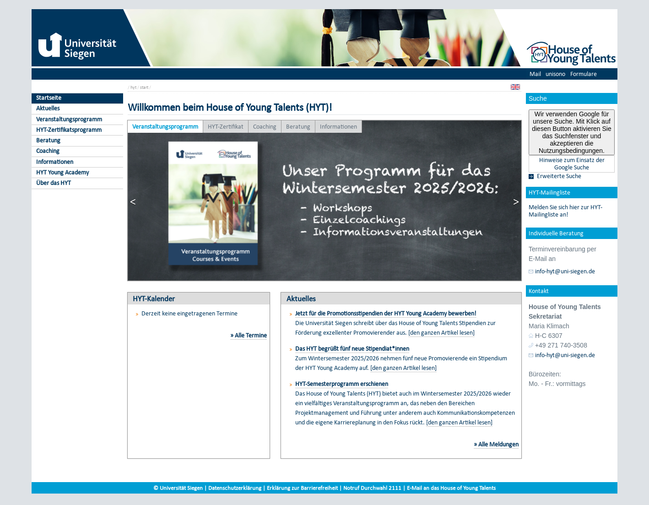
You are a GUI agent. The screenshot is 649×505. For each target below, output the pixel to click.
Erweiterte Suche (559, 176)
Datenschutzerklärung (234, 487)
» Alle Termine (248, 335)
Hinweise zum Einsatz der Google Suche (572, 164)
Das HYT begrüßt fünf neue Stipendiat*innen (352, 349)
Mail (535, 74)
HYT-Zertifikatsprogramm (69, 130)
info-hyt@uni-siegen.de (565, 271)
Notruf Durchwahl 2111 (372, 487)
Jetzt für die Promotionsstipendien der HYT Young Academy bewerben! (385, 313)
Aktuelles (47, 108)
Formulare (583, 74)
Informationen (54, 162)
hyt (133, 87)
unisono (555, 74)
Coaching (47, 151)
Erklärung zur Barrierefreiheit (302, 487)
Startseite (48, 98)
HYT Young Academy (62, 172)
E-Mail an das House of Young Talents (451, 487)
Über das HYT (53, 183)
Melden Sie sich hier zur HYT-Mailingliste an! (565, 211)
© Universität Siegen (178, 487)
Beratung (48, 140)
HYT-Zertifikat (225, 126)
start (144, 87)
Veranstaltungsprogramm (69, 119)
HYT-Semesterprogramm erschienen (341, 384)
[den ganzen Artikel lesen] (441, 333)
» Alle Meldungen (496, 444)
